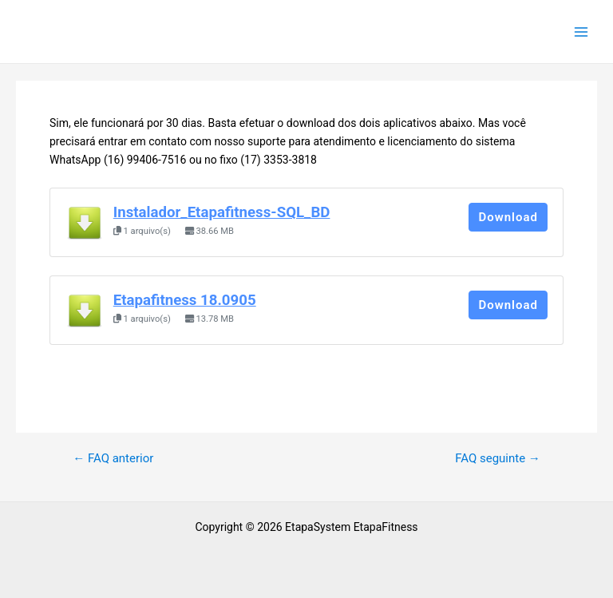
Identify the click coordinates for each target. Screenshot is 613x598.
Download (508, 217)
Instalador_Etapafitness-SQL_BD (221, 212)
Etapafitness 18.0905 (184, 300)
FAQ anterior (113, 459)
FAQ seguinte (497, 459)
